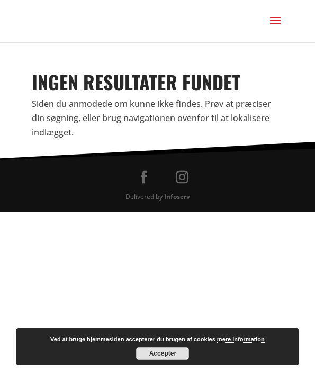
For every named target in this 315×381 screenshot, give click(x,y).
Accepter (162, 353)
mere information (241, 339)
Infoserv (177, 196)
